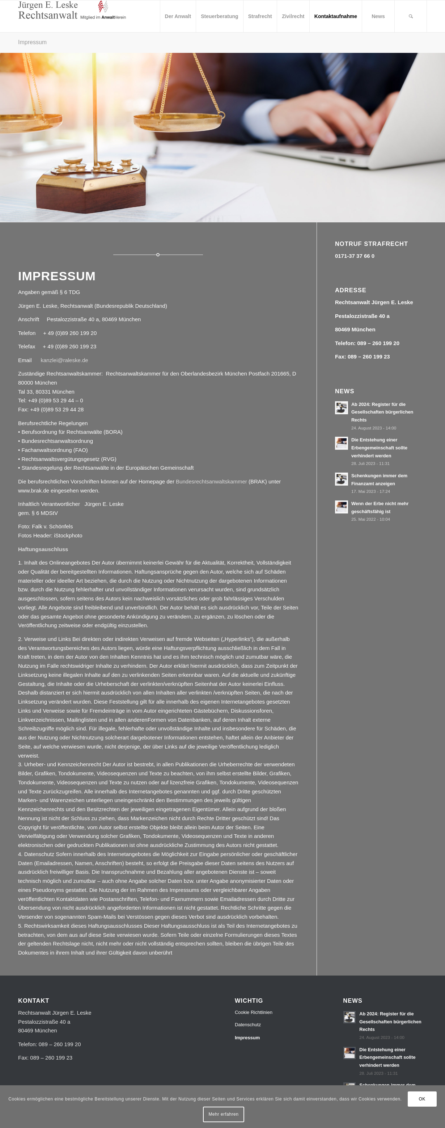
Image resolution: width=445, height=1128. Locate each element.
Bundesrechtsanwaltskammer (211, 481)
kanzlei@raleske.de (64, 360)
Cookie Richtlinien (253, 1012)
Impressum (32, 42)
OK (422, 1099)
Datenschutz (248, 1024)
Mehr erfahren (223, 1114)
